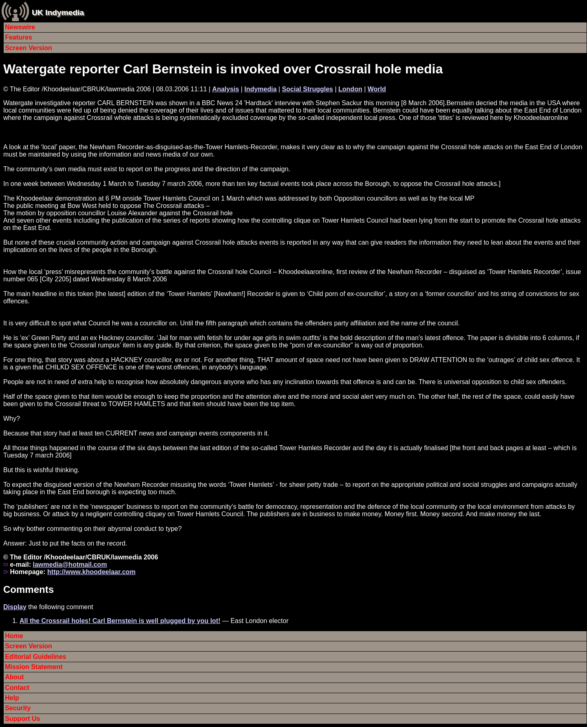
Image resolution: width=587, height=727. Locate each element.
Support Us (22, 718)
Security (18, 708)
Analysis (225, 89)
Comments (28, 589)
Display (14, 606)
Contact (17, 687)
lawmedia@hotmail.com (70, 564)
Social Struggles (307, 89)
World (377, 89)
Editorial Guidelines (35, 656)
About (14, 677)
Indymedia (260, 89)
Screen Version (28, 47)
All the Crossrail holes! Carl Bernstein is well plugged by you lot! (120, 620)
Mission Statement (33, 666)
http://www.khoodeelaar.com (91, 571)
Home (14, 635)
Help (12, 697)
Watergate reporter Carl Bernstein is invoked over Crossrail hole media (223, 69)
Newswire (20, 27)
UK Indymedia (58, 12)
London (350, 89)
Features (18, 37)
